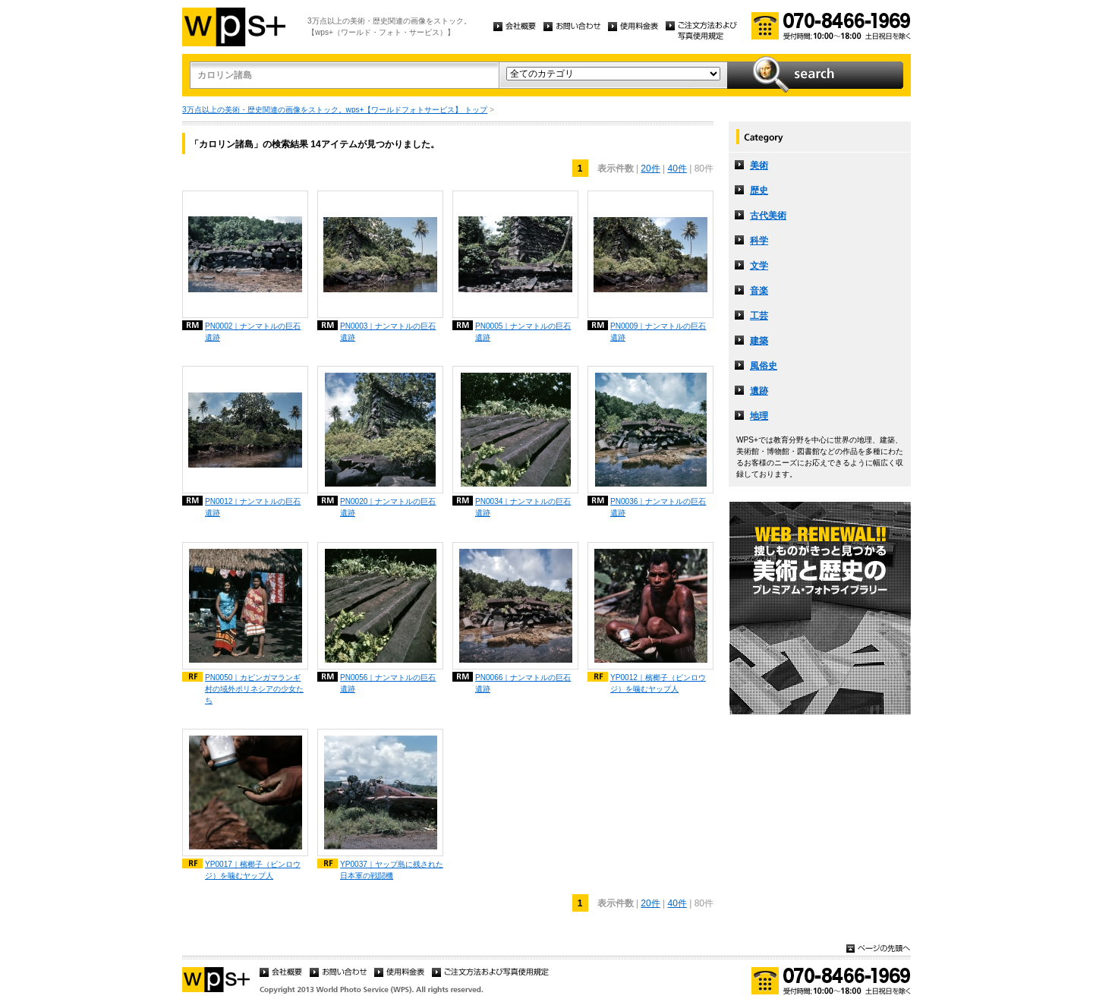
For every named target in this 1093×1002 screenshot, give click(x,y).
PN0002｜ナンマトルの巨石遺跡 (253, 332)
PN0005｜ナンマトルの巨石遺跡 (523, 332)
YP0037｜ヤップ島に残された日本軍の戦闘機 (391, 870)
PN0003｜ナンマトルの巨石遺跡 (388, 332)
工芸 (759, 315)
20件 (650, 168)
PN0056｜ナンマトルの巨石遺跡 (388, 683)
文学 (759, 265)
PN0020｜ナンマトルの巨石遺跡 (388, 507)
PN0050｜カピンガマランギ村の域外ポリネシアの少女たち (254, 688)
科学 (759, 240)
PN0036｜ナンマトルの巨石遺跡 (658, 507)
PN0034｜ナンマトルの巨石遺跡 (523, 507)
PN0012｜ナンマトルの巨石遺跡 (253, 507)
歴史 (759, 190)
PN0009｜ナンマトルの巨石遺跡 (658, 332)
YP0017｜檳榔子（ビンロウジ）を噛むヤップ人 (253, 870)
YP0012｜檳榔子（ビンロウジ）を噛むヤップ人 (658, 683)
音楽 (759, 290)
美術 (759, 165)
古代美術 (768, 215)
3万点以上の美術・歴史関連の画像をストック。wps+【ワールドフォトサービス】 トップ (334, 110)
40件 (677, 168)
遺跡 (759, 391)
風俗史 (763, 366)
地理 (759, 416)
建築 (759, 341)
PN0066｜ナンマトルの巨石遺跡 (523, 683)
